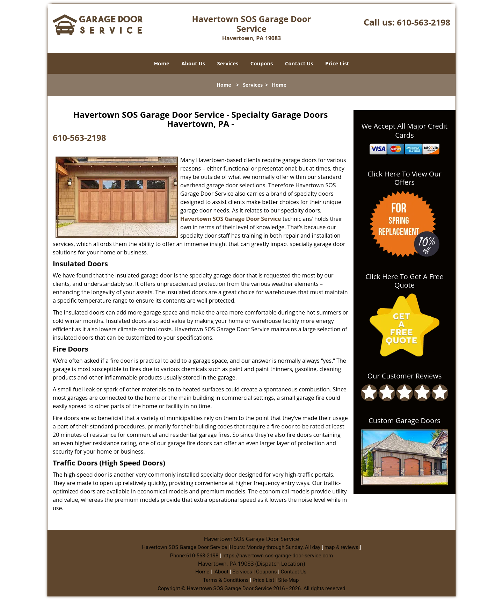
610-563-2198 (423, 22)
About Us (193, 63)
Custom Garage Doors (404, 421)
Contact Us (299, 63)
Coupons (261, 63)
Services (228, 63)
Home (161, 63)
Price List (337, 63)
